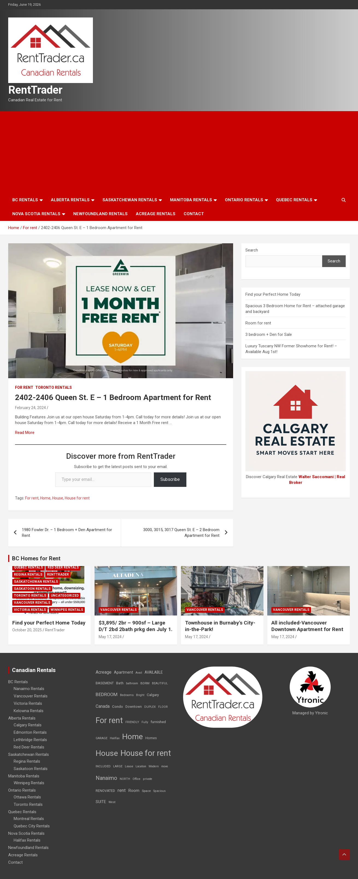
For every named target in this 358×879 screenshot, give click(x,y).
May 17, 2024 (110, 637)
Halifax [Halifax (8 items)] (115, 738)
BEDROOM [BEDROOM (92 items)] (107, 694)
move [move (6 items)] (164, 766)
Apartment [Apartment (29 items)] (123, 672)
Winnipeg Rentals (67, 610)
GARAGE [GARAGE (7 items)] (101, 738)
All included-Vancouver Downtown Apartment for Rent (307, 626)
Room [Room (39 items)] (133, 790)
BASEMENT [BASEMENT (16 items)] (105, 683)
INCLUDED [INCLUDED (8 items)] (103, 766)
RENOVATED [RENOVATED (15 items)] (105, 791)
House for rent (77, 498)
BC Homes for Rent (36, 558)
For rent (24, 387)
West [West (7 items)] (111, 802)
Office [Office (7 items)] (136, 779)
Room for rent (258, 323)
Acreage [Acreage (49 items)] (103, 672)
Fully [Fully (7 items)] (145, 722)
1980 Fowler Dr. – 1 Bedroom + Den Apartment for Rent (67, 532)
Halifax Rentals (27, 840)
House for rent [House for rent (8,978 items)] (146, 753)
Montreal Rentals (29, 818)
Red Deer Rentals (63, 567)
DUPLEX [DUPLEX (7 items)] (150, 707)
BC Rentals (25, 199)
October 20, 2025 (27, 630)
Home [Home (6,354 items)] (132, 736)
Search (251, 250)
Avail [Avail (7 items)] (139, 672)
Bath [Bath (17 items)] (120, 683)
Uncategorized (65, 595)
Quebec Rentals (294, 199)
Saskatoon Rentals (32, 589)
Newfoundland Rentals (100, 213)
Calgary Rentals (28, 725)
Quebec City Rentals (32, 826)
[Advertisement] (179, 152)
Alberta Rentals (70, 199)
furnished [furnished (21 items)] (158, 722)
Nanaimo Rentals (29, 688)
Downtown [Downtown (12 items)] (133, 707)
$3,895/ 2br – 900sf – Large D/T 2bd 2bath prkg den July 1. (135, 626)
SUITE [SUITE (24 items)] (101, 802)
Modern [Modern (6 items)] (154, 766)
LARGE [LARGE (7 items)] (117, 766)
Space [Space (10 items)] (146, 791)
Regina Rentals (28, 574)
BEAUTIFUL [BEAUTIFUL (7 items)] (160, 683)
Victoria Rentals (30, 610)
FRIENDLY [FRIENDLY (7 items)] (132, 722)
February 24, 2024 (30, 408)
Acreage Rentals (155, 213)
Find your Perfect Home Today (272, 294)
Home (45, 498)
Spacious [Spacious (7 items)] (159, 791)
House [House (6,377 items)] (107, 753)
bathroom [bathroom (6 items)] (132, 683)
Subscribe (170, 479)
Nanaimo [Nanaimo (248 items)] (106, 778)
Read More (24, 432)
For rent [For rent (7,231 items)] (109, 720)
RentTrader (35, 90)
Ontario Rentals (244, 199)
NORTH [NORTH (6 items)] (125, 779)
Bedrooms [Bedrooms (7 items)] (127, 695)
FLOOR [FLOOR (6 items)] (163, 707)
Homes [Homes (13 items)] (151, 738)
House (57, 498)
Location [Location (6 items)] (141, 766)
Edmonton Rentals (30, 732)
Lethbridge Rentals (30, 739)
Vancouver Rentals (32, 603)
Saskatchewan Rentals (129, 199)
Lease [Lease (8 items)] (129, 766)
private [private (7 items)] (147, 779)
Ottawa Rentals (27, 797)
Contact (194, 213)
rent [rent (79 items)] (122, 790)
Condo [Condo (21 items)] (117, 706)
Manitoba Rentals (191, 199)
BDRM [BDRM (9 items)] (144, 683)
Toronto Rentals (53, 387)
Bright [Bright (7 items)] (140, 695)
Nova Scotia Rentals (36, 213)
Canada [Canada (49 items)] (103, 706)
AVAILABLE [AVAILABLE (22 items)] (154, 672)
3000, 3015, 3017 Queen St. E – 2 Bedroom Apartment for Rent (181, 532)
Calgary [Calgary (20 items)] (153, 694)
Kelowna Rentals (28, 710)
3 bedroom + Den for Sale (268, 334)
